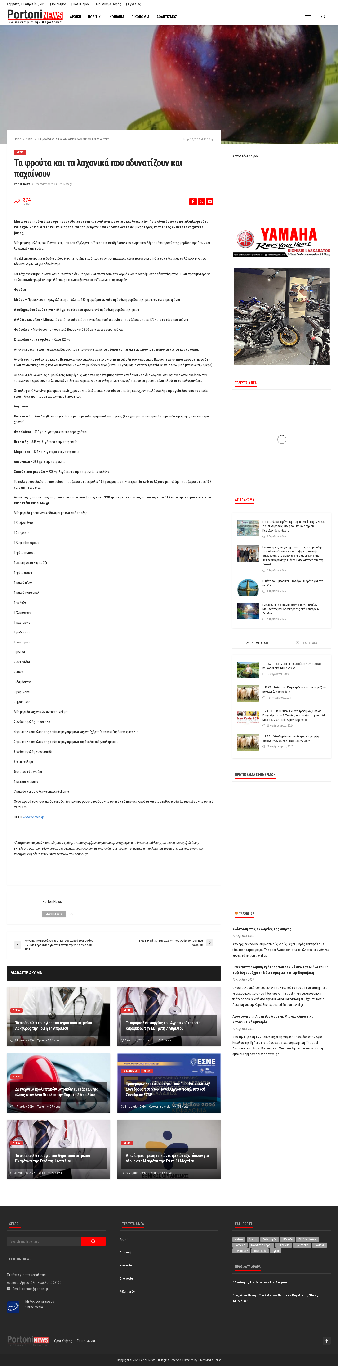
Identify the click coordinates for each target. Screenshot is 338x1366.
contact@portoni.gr (35, 1289)
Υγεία (20, 152)
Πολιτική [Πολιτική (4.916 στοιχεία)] (320, 1245)
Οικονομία (140, 17)
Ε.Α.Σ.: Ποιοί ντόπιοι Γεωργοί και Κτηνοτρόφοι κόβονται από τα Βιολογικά (292, 666)
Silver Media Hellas (209, 1360)
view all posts (54, 914)
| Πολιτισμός (80, 4)
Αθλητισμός (166, 17)
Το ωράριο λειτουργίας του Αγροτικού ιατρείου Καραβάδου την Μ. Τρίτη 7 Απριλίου (164, 1025)
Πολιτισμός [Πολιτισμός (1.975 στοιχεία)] (241, 1251)
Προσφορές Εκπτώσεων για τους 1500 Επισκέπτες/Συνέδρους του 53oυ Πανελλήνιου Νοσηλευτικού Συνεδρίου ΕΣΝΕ (168, 1089)
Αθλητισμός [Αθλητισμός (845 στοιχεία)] (269, 1239)
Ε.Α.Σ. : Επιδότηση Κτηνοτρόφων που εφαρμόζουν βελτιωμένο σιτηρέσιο (294, 689)
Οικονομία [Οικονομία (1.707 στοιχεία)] (283, 1245)
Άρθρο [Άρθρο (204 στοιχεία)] (253, 1239)
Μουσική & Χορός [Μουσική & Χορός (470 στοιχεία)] (261, 1245)
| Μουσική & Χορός (107, 4)
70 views (57, 1173)
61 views (166, 1040)
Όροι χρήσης (63, 1341)
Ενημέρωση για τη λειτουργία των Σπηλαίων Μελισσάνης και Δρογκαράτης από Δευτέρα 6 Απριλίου (290, 609)
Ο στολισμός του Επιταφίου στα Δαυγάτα (259, 1282)
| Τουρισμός (58, 4)
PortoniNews (22, 184)
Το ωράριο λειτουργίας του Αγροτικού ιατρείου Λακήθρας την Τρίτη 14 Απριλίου (53, 1025)
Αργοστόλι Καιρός (245, 156)
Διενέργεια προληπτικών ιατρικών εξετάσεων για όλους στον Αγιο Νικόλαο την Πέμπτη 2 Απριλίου (56, 1092)
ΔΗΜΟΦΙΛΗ (257, 643)
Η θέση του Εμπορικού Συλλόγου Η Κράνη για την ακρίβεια (292, 583)
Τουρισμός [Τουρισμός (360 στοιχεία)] (260, 1251)
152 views (182, 1106)
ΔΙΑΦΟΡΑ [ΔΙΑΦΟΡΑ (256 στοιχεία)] (287, 1239)
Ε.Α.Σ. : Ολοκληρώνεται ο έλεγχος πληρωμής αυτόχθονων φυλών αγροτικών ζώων (290, 738)
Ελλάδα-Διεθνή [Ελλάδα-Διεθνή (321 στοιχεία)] (307, 1239)
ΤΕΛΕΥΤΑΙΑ (306, 643)
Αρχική (75, 17)
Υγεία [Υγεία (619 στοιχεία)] (275, 1251)
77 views (55, 1106)
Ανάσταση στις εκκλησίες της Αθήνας (261, 929)
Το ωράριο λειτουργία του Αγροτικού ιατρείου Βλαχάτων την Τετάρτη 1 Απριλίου (52, 1158)
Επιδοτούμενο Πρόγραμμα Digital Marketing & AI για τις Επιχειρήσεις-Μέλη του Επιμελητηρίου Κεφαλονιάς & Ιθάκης (293, 526)
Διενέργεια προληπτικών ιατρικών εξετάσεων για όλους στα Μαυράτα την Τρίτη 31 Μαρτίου (167, 1158)
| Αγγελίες (133, 4)
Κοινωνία (117, 17)
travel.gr (246, 913)
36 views (55, 1040)
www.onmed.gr (33, 817)
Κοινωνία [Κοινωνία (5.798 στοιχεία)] (240, 1245)
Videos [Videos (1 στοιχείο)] (239, 1239)
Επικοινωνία (86, 1341)
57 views (167, 1173)
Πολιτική (95, 17)
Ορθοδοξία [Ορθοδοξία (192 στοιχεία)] (302, 1245)
